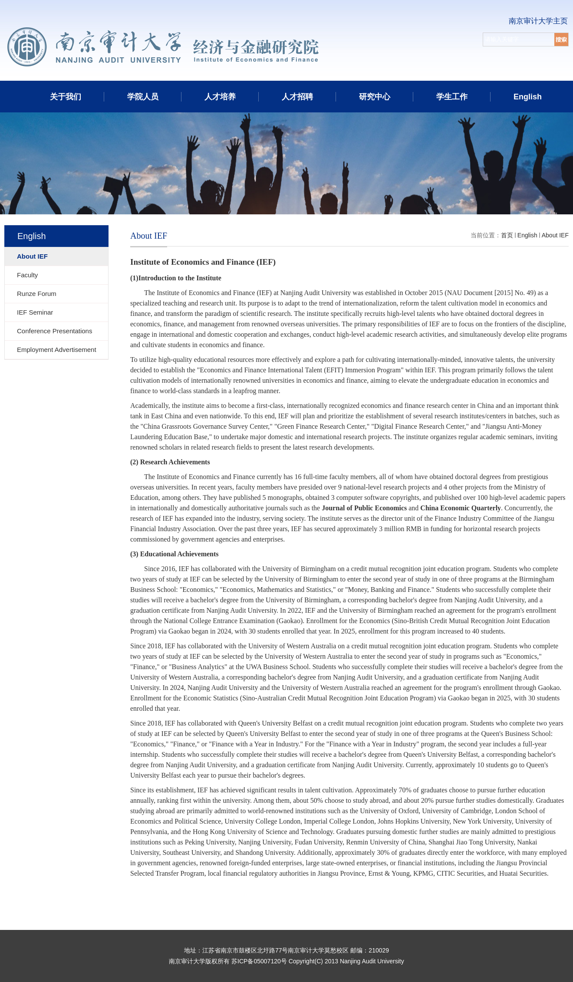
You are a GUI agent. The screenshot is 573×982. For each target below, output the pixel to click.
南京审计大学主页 (538, 21)
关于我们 (65, 96)
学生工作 (452, 96)
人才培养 (220, 96)
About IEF (555, 235)
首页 (507, 235)
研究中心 (374, 96)
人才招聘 (297, 96)
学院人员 (142, 96)
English (528, 96)
